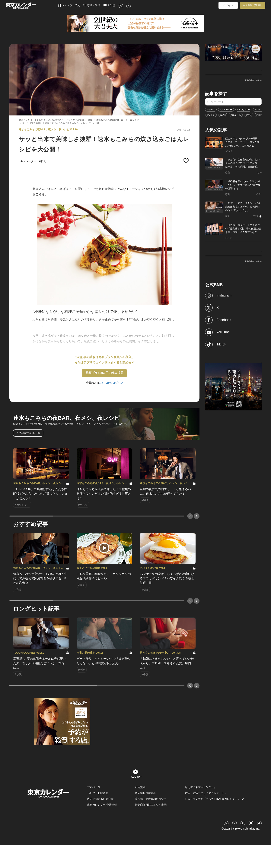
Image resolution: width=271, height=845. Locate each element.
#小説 (249, 115)
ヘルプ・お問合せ (97, 793)
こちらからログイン (111, 382)
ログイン (228, 5)
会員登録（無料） (252, 5)
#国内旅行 (261, 115)
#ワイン (211, 115)
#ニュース (236, 115)
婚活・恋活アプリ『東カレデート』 (206, 793)
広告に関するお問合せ (100, 799)
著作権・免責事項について (151, 799)
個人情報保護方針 (145, 793)
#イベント (260, 109)
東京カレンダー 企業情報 (102, 804)
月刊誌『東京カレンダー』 (200, 787)
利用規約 (140, 787)
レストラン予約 (69, 5)
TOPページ (93, 787)
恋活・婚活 (91, 5)
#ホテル (211, 109)
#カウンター (243, 109)
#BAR (223, 115)
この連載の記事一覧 (28, 433)
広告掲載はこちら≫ (253, 80)
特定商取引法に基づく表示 (151, 804)
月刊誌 (109, 5)
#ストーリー (226, 109)
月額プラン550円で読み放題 (104, 372)
